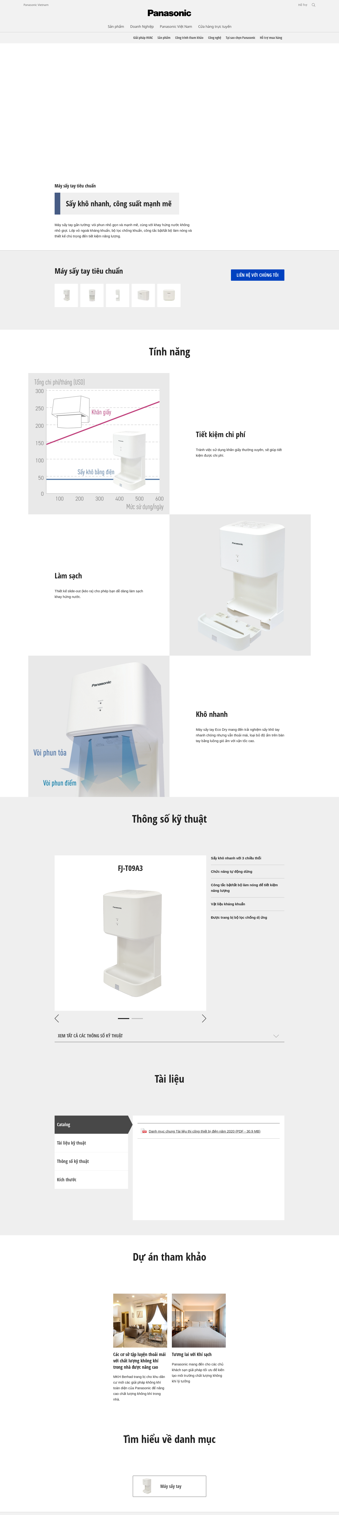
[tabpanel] (130, 933)
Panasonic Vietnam (36, 5)
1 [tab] (123, 1018)
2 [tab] (137, 1018)
